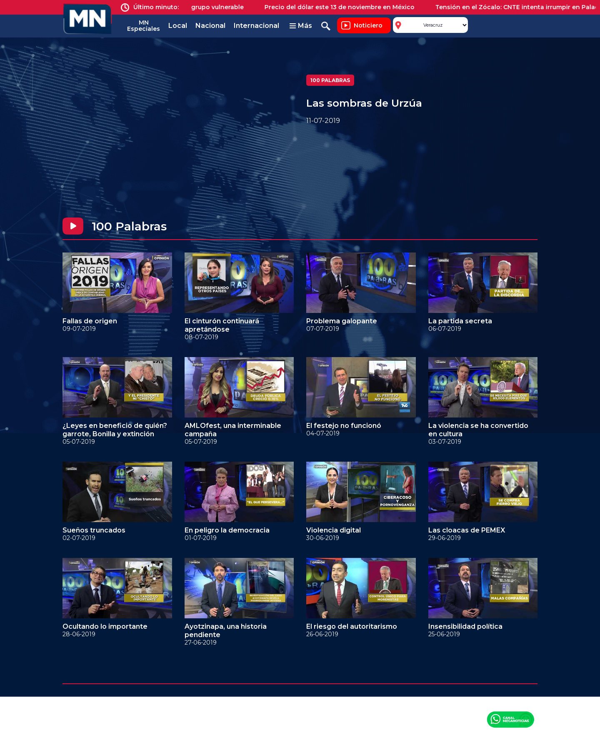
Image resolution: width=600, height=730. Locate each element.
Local (177, 26)
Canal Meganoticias (510, 719)
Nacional (210, 26)
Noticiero (368, 25)
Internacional (256, 26)
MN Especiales (143, 25)
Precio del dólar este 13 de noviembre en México (344, 7)
